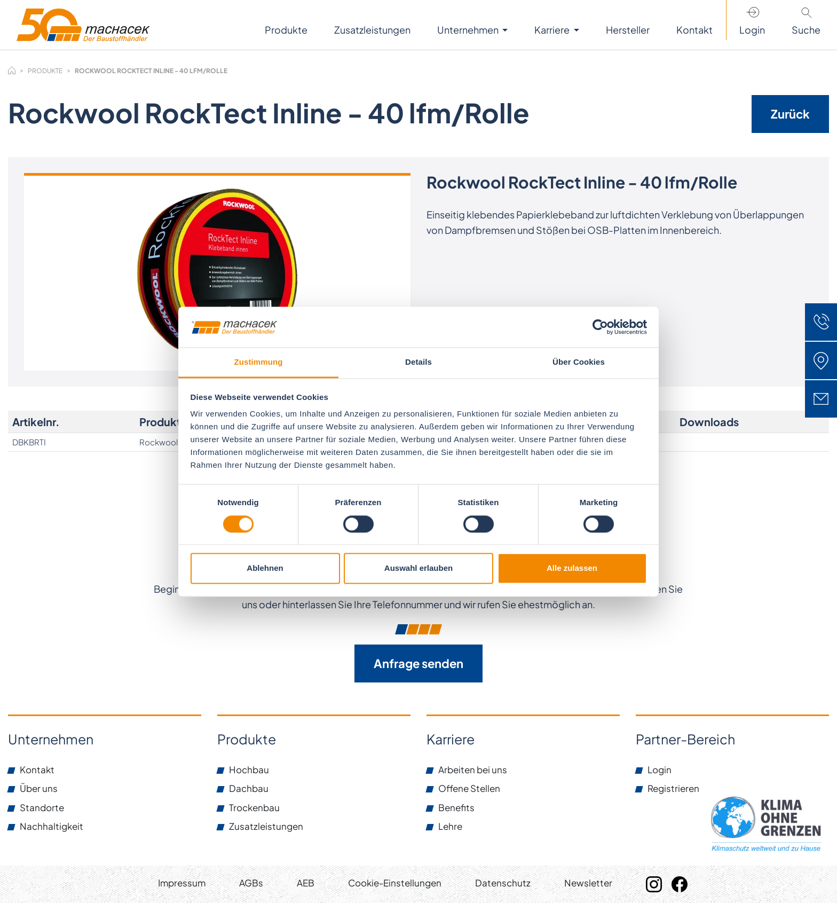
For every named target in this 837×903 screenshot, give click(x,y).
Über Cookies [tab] (578, 362)
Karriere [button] (552, 29)
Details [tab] (418, 362)
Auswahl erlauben (418, 568)
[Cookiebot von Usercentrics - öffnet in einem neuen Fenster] (600, 327)
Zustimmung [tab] (258, 362)
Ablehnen (265, 568)
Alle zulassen (572, 568)
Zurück (790, 113)
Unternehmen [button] (468, 29)
